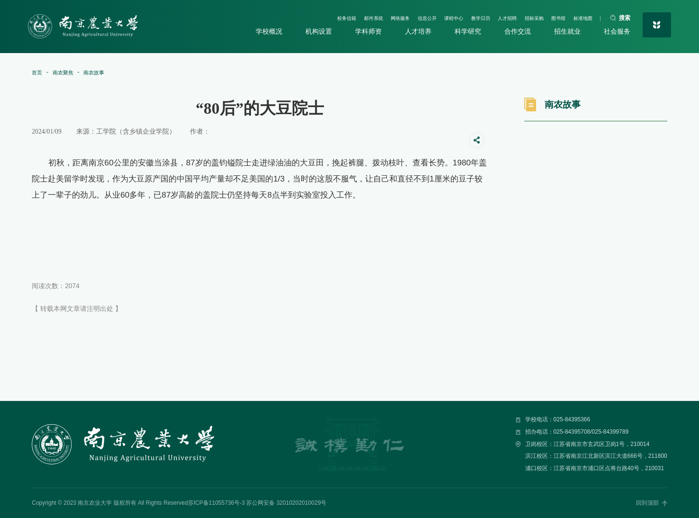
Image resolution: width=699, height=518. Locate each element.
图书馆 (549, 16)
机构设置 (321, 31)
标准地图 (578, 16)
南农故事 (105, 72)
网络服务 (357, 16)
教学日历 (454, 16)
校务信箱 (292, 16)
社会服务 (614, 31)
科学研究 (467, 31)
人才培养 (419, 31)
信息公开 (389, 16)
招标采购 (519, 16)
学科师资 (369, 31)
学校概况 (272, 31)
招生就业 (565, 31)
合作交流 (516, 31)
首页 (38, 72)
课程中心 (422, 16)
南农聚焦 (68, 72)
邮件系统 (324, 16)
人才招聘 (487, 16)
